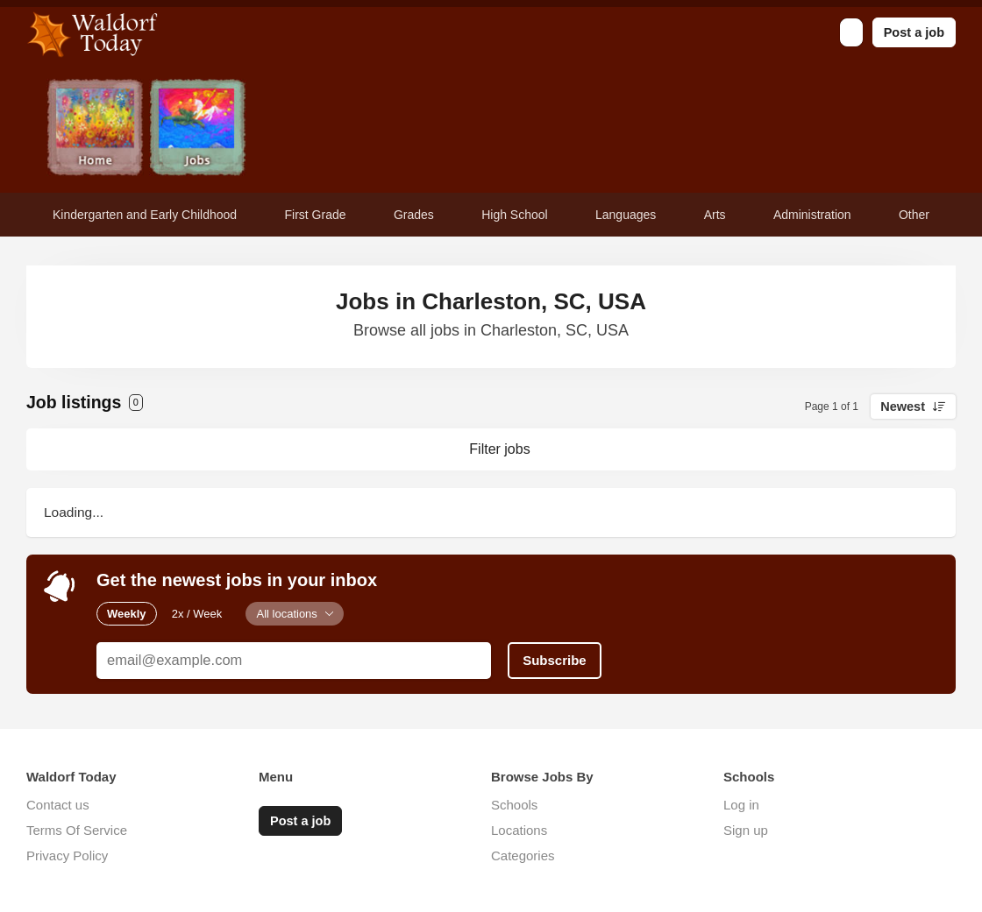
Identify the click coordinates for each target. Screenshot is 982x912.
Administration (812, 215)
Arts (715, 215)
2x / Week (197, 613)
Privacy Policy (67, 855)
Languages (625, 215)
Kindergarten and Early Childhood (145, 215)
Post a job (914, 32)
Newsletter (300, 129)
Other (914, 215)
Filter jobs (499, 449)
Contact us (57, 804)
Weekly (126, 613)
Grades (414, 215)
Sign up (745, 830)
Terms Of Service (76, 830)
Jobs (197, 129)
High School (514, 215)
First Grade (315, 215)
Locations (519, 830)
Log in (741, 804)
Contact (403, 129)
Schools (514, 804)
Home (95, 129)
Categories (523, 855)
